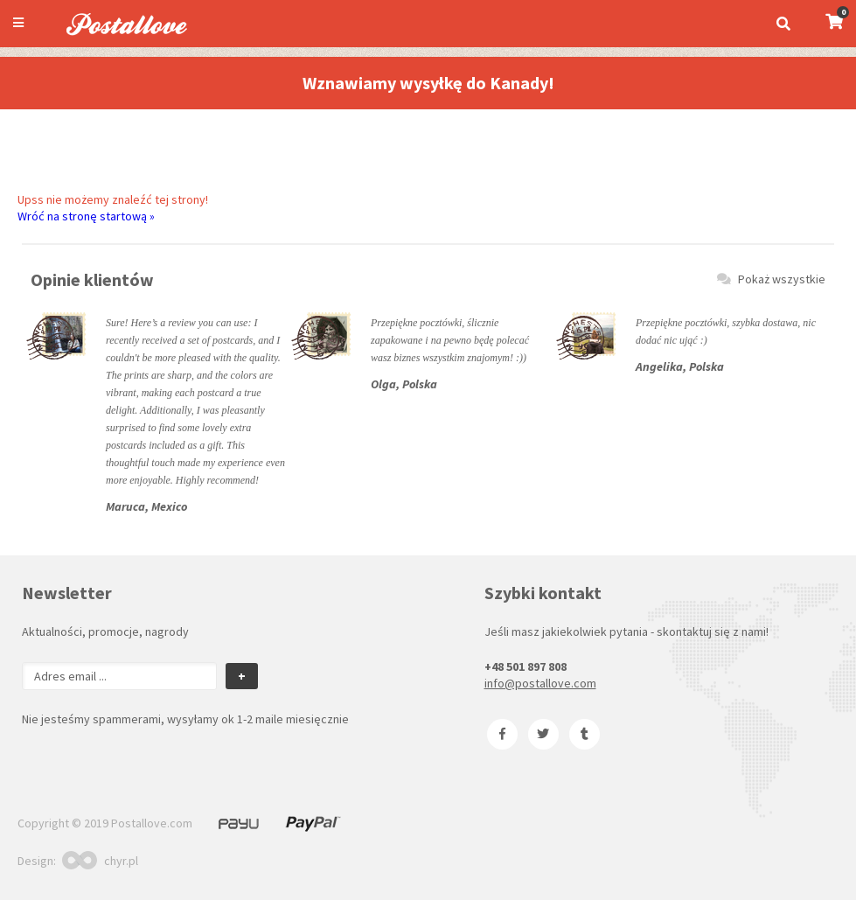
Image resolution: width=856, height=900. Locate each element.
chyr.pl (100, 861)
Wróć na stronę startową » (86, 216)
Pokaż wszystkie (771, 279)
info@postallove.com (540, 683)
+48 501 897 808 (525, 666)
